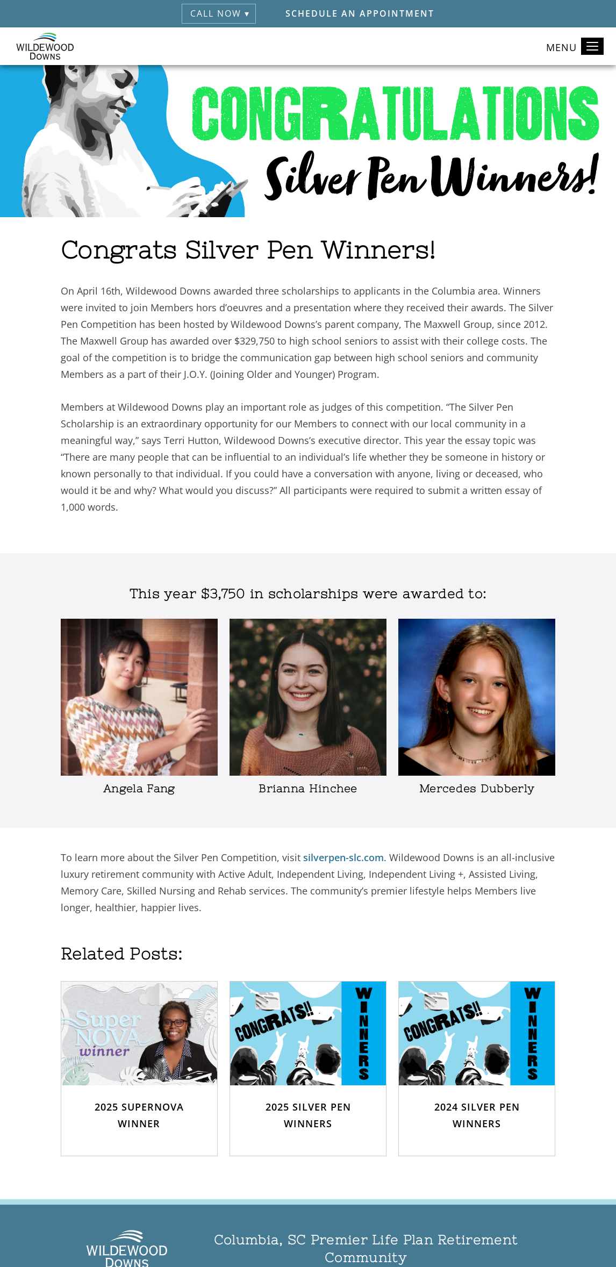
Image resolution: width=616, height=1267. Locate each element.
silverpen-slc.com (343, 857)
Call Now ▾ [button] (220, 13)
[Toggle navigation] (592, 46)
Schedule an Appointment (359, 13)
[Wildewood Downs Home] (44, 46)
